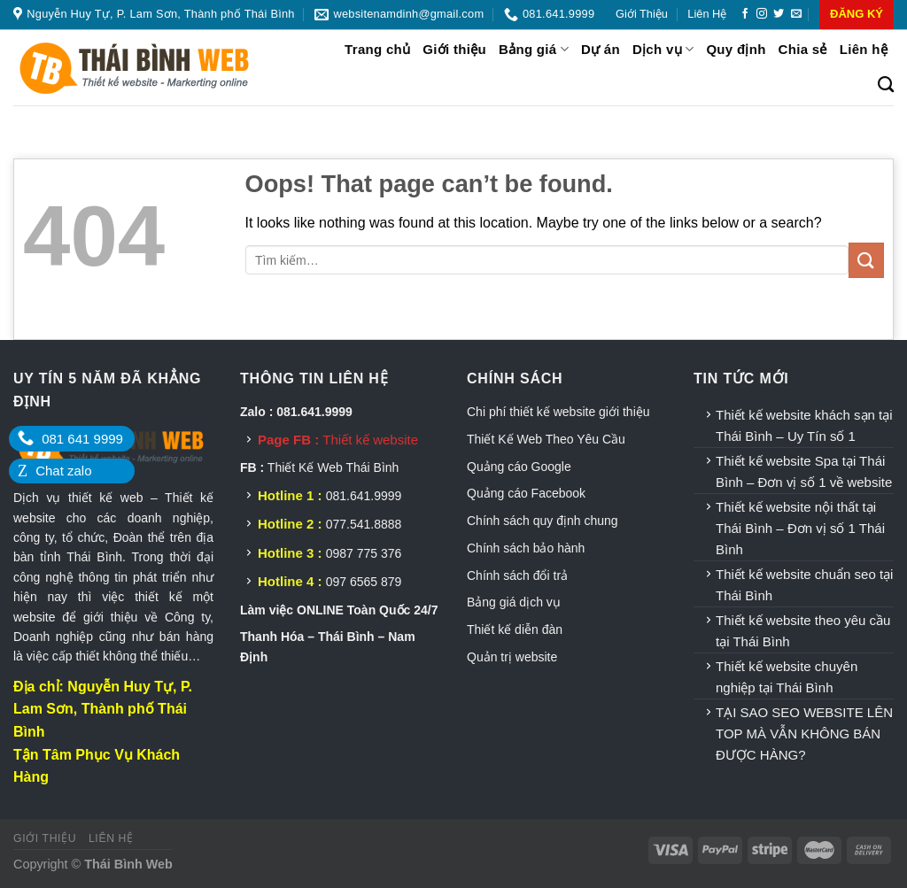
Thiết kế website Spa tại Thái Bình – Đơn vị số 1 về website (804, 471)
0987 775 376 (364, 553)
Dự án (600, 49)
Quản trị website (512, 657)
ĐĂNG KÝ (856, 13)
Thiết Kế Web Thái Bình (333, 467)
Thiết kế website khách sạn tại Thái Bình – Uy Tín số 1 (804, 425)
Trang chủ (377, 49)
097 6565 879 (364, 582)
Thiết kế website (370, 439)
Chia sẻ (803, 49)
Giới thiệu (642, 13)
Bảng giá (534, 49)
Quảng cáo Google (519, 466)
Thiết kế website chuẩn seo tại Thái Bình (804, 585)
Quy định (735, 49)
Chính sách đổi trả (517, 575)
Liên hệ (706, 13)
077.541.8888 (364, 524)
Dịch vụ (663, 49)
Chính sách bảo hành (526, 548)
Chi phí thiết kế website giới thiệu (560, 412)
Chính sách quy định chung (542, 520)
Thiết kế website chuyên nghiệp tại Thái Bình (786, 677)
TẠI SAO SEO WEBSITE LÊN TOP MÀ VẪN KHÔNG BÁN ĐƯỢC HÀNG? (804, 733)
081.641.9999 (364, 496)
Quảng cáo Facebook (526, 493)
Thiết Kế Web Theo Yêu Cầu (546, 439)
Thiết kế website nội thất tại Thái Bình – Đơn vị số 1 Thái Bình (800, 528)
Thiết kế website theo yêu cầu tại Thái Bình (803, 631)
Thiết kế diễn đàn (514, 629)
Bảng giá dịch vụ (514, 602)
